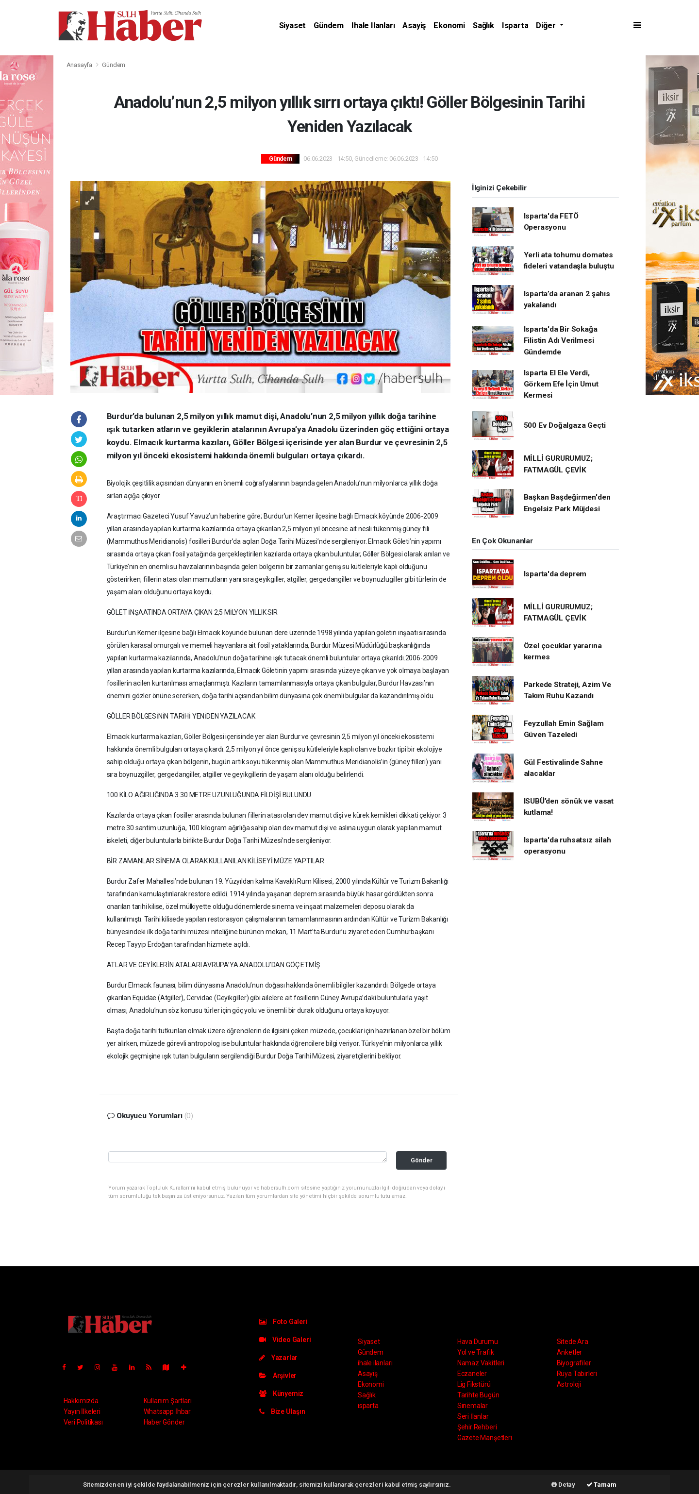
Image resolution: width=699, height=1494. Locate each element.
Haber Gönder (164, 1422)
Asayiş (414, 25)
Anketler (569, 1352)
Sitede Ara (572, 1341)
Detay (563, 1484)
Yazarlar (278, 1357)
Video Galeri (285, 1339)
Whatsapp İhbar (167, 1411)
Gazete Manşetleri (484, 1438)
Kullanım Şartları (168, 1401)
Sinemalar (472, 1406)
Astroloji (569, 1384)
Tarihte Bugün (478, 1395)
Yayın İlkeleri (82, 1411)
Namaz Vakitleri (480, 1363)
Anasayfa (80, 64)
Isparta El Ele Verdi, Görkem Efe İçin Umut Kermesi (561, 384)
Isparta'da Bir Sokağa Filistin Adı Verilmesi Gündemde (561, 340)
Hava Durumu (477, 1341)
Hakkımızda (81, 1401)
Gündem (329, 25)
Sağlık (483, 25)
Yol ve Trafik (475, 1352)
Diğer (546, 25)
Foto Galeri (283, 1322)
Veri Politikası (83, 1422)
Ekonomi (449, 25)
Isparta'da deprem (555, 574)
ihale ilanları (373, 25)
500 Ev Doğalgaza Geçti (565, 425)
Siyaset (292, 25)
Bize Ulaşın (282, 1411)
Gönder (422, 1160)
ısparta (515, 25)
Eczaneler (472, 1373)
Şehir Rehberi (477, 1427)
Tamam (601, 1484)
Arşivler (278, 1375)
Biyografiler (574, 1363)
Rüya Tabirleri (577, 1373)
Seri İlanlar (473, 1416)
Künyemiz (281, 1393)
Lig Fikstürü (474, 1384)
